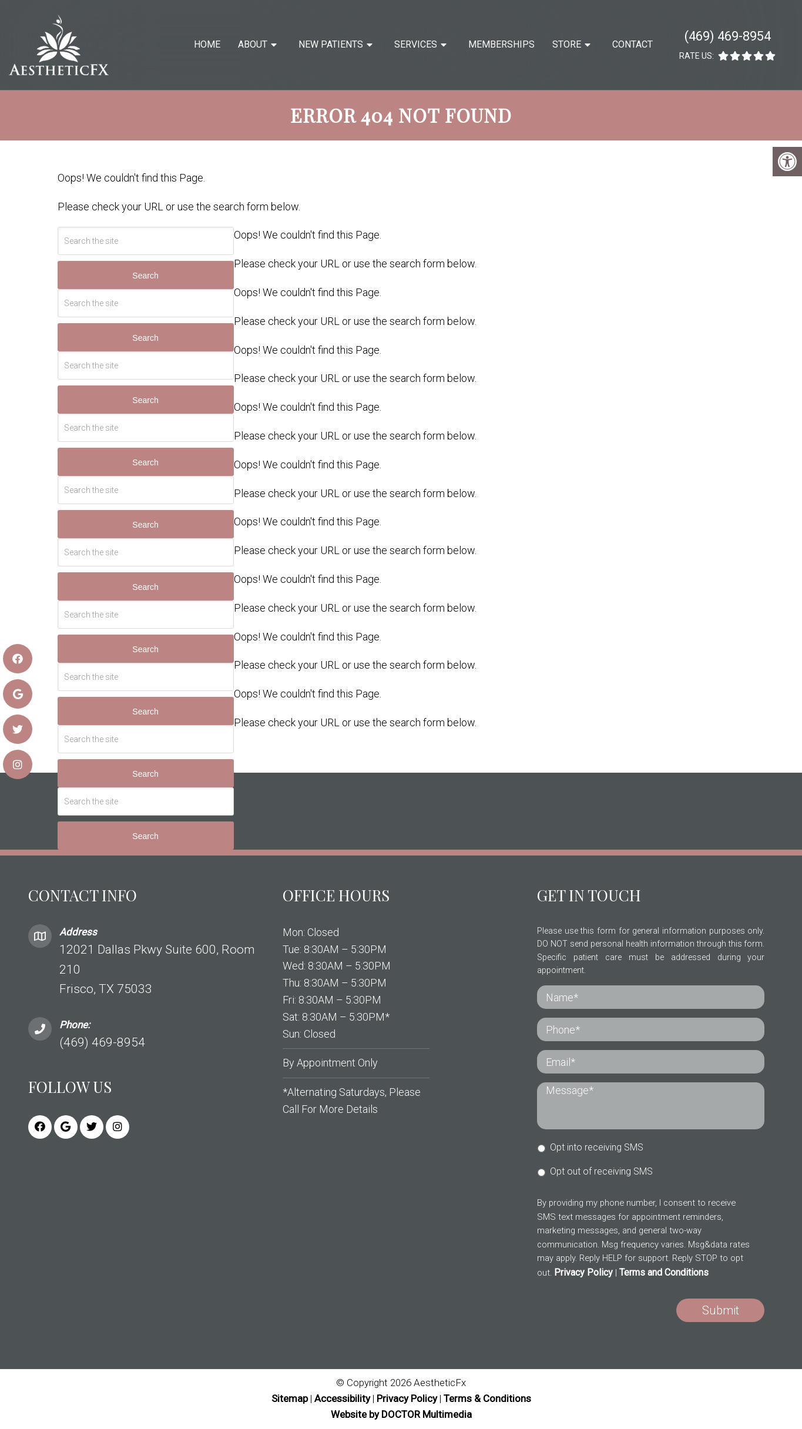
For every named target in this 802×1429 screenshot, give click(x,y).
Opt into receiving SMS (596, 1147)
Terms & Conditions (487, 1398)
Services (415, 44)
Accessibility (342, 1398)
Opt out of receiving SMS (601, 1171)
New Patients (330, 44)
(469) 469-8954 (727, 36)
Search (145, 275)
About (252, 44)
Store (566, 44)
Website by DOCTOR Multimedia (401, 1414)
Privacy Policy (583, 1272)
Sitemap (289, 1398)
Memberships (501, 44)
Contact (632, 44)
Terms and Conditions (664, 1272)
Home (207, 44)
